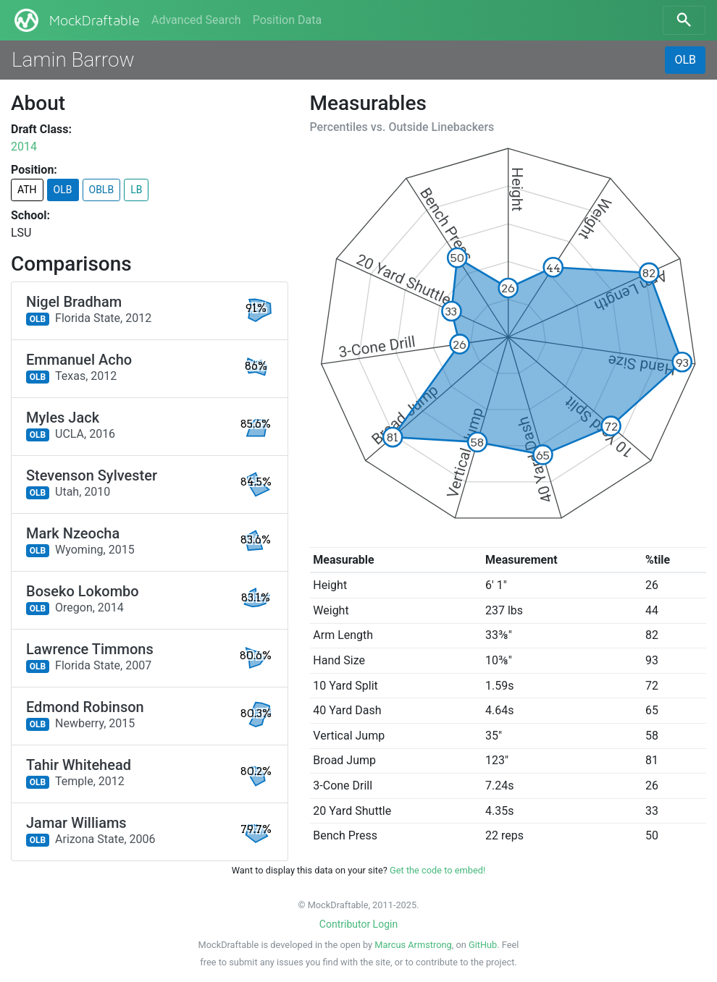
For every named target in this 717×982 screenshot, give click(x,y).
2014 (24, 146)
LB (136, 189)
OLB (685, 60)
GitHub (483, 944)
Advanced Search (196, 20)
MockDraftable (76, 20)
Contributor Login (358, 924)
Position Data (287, 20)
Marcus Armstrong (412, 944)
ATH (27, 189)
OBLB (101, 189)
